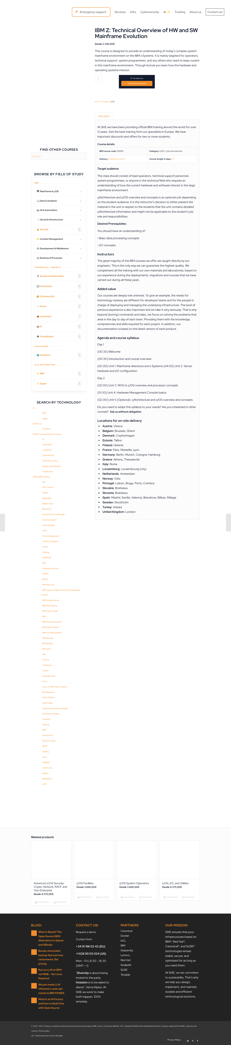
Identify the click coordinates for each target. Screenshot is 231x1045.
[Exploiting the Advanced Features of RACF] (2, 522)
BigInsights (46, 498)
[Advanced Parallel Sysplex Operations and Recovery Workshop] (228, 522)
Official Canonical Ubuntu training (47, 434)
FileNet (45, 573)
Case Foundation (49, 520)
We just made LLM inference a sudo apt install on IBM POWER (50, 985)
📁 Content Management (50, 239)
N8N (44, 413)
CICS (44, 530)
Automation (47, 444)
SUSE (124, 970)
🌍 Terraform (59, 355)
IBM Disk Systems (49, 605)
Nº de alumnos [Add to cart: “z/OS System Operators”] (127, 897)
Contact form (84, 940)
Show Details (60, 903)
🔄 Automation (59, 286)
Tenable (126, 975)
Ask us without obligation (126, 412)
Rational (45, 724)
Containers (47, 450)
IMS (44, 654)
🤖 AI (59, 326)
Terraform (46, 429)
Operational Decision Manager (55, 708)
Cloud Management (50, 536)
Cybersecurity (48, 455)
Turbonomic (47, 768)
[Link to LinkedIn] (187, 1041)
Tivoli (44, 757)
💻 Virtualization (59, 336)
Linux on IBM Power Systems (54, 686)
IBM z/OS (46, 649)
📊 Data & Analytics (47, 200)
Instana (45, 670)
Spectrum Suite (49, 741)
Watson (45, 773)
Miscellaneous (48, 692)
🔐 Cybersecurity (59, 296)
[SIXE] (18, 12)
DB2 (44, 563)
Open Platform (48, 697)
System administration (51, 466)
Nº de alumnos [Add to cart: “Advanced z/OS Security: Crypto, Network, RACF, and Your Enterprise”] (42, 903)
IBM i (44, 616)
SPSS (44, 746)
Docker (125, 937)
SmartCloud (47, 735)
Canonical (127, 932)
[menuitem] (91, 12)
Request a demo (86, 933)
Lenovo (125, 956)
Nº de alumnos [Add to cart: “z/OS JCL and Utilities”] (170, 897)
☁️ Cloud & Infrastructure (50, 219)
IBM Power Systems (50, 627)
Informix (45, 659)
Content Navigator (50, 541)
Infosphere (47, 665)
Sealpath (126, 965)
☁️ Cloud (59, 306)
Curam (45, 547)
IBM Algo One (48, 584)
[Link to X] (192, 1041)
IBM (123, 946)
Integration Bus (48, 676)
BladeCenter (47, 503)
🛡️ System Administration (59, 276)
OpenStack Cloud (50, 461)
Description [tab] (104, 116)
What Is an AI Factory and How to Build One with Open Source (50, 999)
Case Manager (48, 525)
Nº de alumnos (136, 78)
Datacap (45, 552)
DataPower (47, 557)
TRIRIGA (46, 762)
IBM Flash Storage (50, 611)
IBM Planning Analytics (51, 622)
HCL (124, 941)
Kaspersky (127, 951)
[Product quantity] (98, 78)
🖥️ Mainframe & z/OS (48, 191)
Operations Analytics (51, 713)
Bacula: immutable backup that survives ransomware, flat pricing (51, 956)
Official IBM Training (41, 477)
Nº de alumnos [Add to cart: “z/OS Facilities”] (85, 897)
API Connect (47, 487)
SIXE (104, 128)
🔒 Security (59, 229)
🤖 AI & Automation (47, 210)
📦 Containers (59, 316)
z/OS (44, 784)
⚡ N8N (59, 373)
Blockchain (46, 509)
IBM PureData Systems (52, 632)
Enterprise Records (50, 568)
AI (33, 408)
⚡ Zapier (59, 383)
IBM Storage (47, 643)
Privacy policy (44, 1032)
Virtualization (47, 471)
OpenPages (47, 703)
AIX (43, 482)
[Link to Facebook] (197, 1041)
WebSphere (47, 778)
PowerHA (46, 719)
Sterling (45, 751)
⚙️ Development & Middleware (53, 248)
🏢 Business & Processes (49, 257)
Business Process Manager (53, 514)
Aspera (45, 492)
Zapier (45, 418)
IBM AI (45, 579)
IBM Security (47, 638)
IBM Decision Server (51, 600)
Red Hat (126, 961)
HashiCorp (37, 423)
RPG (44, 730)
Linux (44, 681)
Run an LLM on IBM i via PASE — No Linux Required (51, 970)
